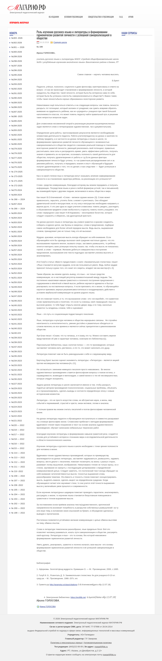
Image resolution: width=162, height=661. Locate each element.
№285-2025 (16, 121)
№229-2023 (16, 388)
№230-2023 (16, 379)
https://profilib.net (78, 597)
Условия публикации (73, 16)
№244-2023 (16, 310)
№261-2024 (16, 231)
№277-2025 (16, 158)
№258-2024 (16, 245)
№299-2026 (16, 56)
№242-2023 (16, 319)
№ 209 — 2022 (18, 476)
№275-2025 (16, 167)
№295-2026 (16, 75)
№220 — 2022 (17, 425)
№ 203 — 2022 (18, 499)
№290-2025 (16, 98)
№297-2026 (16, 66)
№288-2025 (16, 107)
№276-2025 (16, 162)
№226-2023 (16, 397)
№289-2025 (16, 102)
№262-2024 (16, 227)
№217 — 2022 (17, 434)
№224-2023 (16, 407)
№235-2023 (16, 356)
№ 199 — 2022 (18, 513)
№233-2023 (16, 365)
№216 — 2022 (17, 444)
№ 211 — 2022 (18, 467)
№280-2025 (16, 144)
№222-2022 (16, 416)
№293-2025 (16, 84)
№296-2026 (16, 70)
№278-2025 (16, 153)
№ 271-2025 (17, 181)
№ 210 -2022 (17, 471)
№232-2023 (16, 370)
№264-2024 (16, 218)
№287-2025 (16, 112)
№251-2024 (16, 278)
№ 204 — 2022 (18, 494)
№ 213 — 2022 (18, 457)
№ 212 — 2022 (18, 462)
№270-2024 (16, 190)
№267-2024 (16, 204)
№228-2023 (16, 393)
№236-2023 (16, 351)
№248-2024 (16, 291)
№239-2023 (16, 337)
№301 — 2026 (17, 47)
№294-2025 (16, 79)
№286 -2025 (17, 116)
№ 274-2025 (17, 172)
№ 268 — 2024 (18, 199)
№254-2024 (16, 264)
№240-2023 (16, 328)
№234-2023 (16, 361)
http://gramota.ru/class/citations (63, 584)
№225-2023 (16, 402)
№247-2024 (16, 296)
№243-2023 (16, 314)
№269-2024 (16, 195)
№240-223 (16, 333)
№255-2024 (16, 259)
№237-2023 (16, 347)
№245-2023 (16, 305)
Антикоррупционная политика (97, 642)
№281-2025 (16, 139)
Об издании (54, 16)
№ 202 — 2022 (18, 503)
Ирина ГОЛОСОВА (48, 607)
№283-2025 (16, 130)
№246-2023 (16, 301)
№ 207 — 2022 (18, 480)
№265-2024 (16, 213)
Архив (130, 16)
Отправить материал (19, 22)
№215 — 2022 (17, 448)
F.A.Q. (121, 16)
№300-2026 (16, 52)
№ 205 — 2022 (18, 490)
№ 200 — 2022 (18, 508)
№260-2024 (16, 236)
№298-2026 (16, 61)
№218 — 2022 (17, 439)
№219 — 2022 (17, 430)
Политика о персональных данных (66, 642)
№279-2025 (16, 149)
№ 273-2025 (17, 176)
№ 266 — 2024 (18, 208)
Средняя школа (60, 42)
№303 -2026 (17, 38)
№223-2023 (16, 411)
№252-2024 (16, 273)
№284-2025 (16, 125)
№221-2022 (16, 420)
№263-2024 (16, 222)
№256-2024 (16, 255)
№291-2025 (16, 93)
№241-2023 (16, 324)
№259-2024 (16, 241)
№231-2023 (16, 374)
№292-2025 (16, 89)
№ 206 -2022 (17, 485)
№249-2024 (16, 287)
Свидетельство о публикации (101, 16)
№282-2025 (16, 135)
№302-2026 (16, 42)
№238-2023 (16, 342)
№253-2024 (16, 268)
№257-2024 (16, 250)
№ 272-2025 (17, 185)
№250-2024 (16, 282)
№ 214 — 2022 (18, 453)
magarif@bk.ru (101, 646)
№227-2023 (16, 384)
